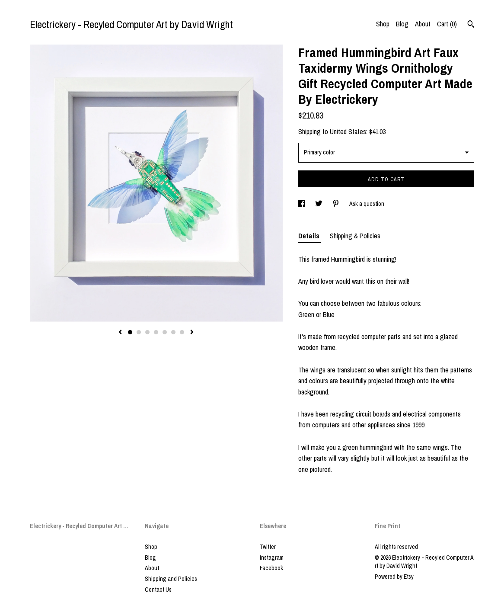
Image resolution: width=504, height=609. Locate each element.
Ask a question (366, 204)
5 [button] (165, 332)
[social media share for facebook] (302, 204)
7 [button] (182, 332)
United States (348, 131)
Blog (402, 24)
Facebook (271, 568)
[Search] (471, 25)
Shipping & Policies (355, 235)
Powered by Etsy (394, 576)
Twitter (268, 547)
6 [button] (173, 332)
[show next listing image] (192, 333)
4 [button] (156, 332)
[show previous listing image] (120, 333)
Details (309, 235)
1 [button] (130, 332)
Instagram (272, 557)
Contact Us (158, 589)
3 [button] (147, 332)
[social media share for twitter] (319, 204)
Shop (382, 24)
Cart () (447, 24)
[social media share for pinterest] (336, 204)
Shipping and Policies (171, 579)
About (423, 24)
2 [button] (139, 332)
